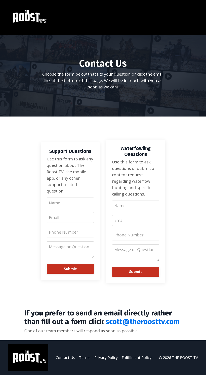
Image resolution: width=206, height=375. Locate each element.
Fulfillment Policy (136, 357)
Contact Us (65, 357)
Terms (84, 357)
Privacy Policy (106, 357)
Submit (70, 268)
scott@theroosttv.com (143, 321)
